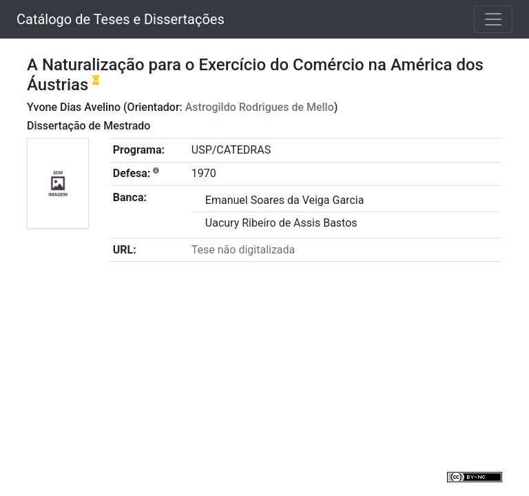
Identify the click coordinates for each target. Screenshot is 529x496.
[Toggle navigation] (493, 19)
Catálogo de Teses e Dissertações (121, 19)
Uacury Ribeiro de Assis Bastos (281, 222)
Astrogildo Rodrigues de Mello (259, 107)
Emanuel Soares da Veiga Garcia (284, 200)
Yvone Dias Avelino (74, 107)
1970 (203, 173)
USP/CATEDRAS (231, 149)
